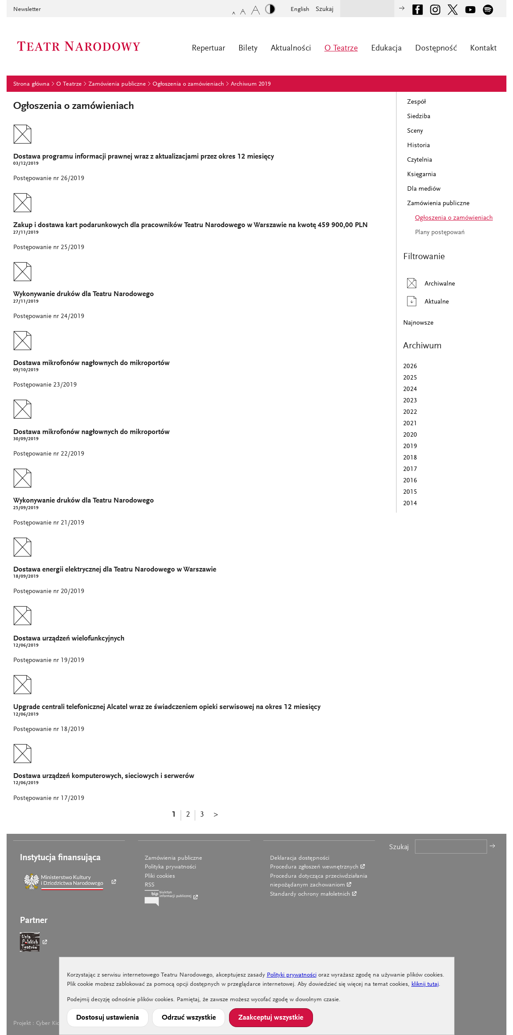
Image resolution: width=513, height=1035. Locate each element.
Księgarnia (421, 174)
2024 (410, 389)
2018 (410, 458)
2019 (410, 446)
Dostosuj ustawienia (107, 1018)
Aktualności (291, 48)
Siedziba (418, 116)
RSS (149, 885)
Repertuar (208, 48)
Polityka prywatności (170, 867)
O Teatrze (341, 48)
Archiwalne (429, 283)
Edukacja (386, 48)
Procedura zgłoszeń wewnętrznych (314, 867)
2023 (410, 401)
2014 (410, 503)
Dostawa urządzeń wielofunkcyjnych (68, 639)
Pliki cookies (160, 876)
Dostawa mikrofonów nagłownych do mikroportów (91, 363)
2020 (410, 435)
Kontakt (483, 48)
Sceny (415, 131)
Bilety (248, 48)
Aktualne (426, 301)
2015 (410, 492)
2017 (410, 469)
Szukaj (325, 9)
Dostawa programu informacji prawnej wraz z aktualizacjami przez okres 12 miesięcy (143, 157)
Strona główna (31, 84)
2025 (410, 378)
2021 (410, 423)
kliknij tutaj (425, 984)
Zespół (416, 102)
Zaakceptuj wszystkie (270, 1018)
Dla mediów (423, 189)
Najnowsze (418, 323)
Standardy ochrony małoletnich (310, 894)
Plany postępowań (440, 232)
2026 (410, 366)
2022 (410, 412)
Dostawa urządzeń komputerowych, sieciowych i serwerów (103, 776)
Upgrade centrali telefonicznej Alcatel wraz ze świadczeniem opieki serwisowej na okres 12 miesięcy (166, 707)
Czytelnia (419, 160)
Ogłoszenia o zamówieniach (188, 84)
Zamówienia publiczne (117, 84)
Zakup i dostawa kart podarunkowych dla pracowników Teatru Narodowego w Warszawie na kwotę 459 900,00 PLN (190, 225)
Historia (418, 145)
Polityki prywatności (292, 975)
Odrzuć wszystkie (189, 1018)
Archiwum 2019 (251, 84)
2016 (410, 481)
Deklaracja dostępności (299, 858)
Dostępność (436, 48)
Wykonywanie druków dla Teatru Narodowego (83, 294)
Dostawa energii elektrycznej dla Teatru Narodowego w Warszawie (114, 570)
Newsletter (27, 10)
